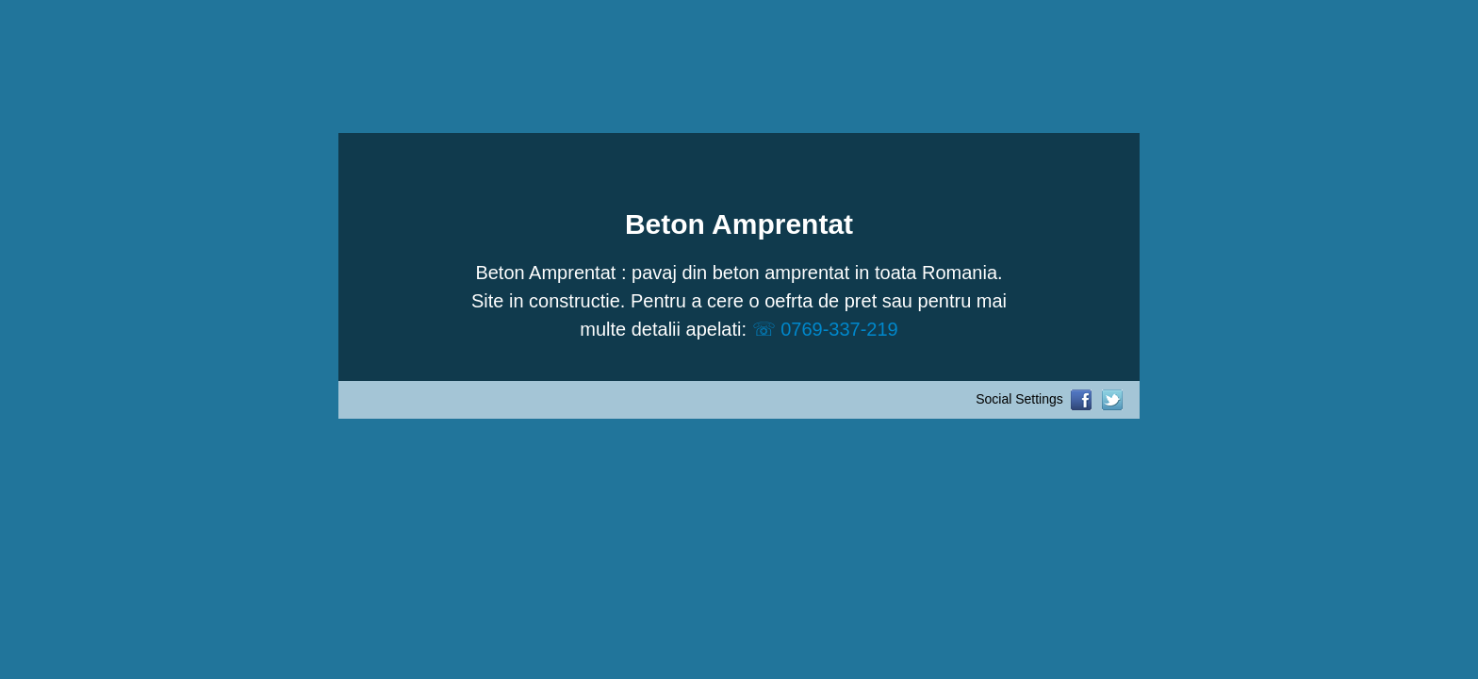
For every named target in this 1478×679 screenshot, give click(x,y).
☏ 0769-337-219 (825, 329)
